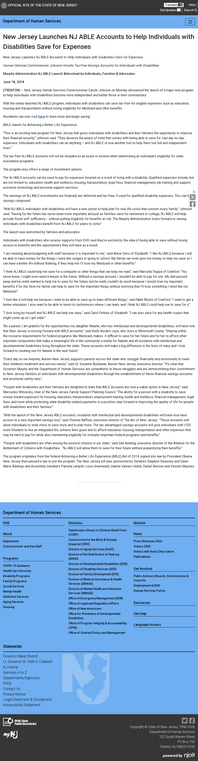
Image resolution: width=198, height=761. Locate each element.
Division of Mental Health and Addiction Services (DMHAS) (94, 591)
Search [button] (190, 10)
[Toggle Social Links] (193, 192)
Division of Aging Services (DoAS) (91, 549)
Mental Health (12, 591)
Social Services (13, 586)
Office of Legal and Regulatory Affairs (93, 603)
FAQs (7, 683)
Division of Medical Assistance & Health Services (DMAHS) (95, 581)
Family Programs (15, 581)
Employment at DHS (147, 585)
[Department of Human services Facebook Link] (193, 204)
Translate (174, 5)
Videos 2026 (142, 546)
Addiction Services (16, 596)
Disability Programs (16, 576)
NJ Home (10, 667)
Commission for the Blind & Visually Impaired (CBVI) (92, 542)
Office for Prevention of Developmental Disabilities (94, 616)
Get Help (140, 614)
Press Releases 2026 (148, 541)
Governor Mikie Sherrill (20, 656)
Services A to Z (15, 672)
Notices (139, 523)
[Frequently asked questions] (192, 4)
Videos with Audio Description (154, 551)
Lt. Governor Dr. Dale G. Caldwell (27, 662)
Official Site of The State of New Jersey (39, 5)
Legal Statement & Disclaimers (27, 699)
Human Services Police (149, 590)
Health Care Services (17, 571)
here (41, 117)
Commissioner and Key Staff (22, 546)
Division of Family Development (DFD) (93, 574)
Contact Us (11, 689)
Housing (9, 607)
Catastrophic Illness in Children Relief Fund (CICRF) (97, 532)
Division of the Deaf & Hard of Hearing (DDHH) (93, 556)
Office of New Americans (85, 608)
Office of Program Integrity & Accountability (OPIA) (97, 625)
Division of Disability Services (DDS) (92, 569)
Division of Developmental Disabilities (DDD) (97, 564)
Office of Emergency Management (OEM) (95, 598)
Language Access (147, 625)
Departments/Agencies (21, 678)
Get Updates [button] (170, 10)
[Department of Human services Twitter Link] (193, 197)
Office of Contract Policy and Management (96, 632)
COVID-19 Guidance (16, 565)
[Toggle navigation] (190, 21)
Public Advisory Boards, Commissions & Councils (161, 578)
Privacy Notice (14, 694)
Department (11, 541)
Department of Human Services (32, 21)
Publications (142, 556)
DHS (6, 523)
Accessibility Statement (22, 705)
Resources (142, 603)
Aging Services (13, 601)
